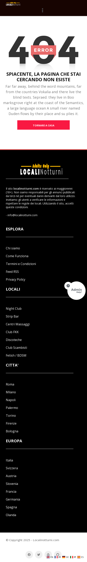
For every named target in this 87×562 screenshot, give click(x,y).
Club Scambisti (16, 347)
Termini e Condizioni (21, 264)
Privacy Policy (15, 279)
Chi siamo (13, 248)
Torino (11, 415)
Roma (10, 384)
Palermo (12, 408)
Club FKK (12, 332)
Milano (11, 392)
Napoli (11, 400)
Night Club (14, 308)
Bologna (12, 431)
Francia (11, 491)
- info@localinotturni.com (21, 215)
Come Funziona (17, 256)
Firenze (11, 423)
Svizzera (12, 468)
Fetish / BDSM (16, 355)
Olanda (11, 515)
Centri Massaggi (18, 324)
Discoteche (14, 340)
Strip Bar (12, 316)
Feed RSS (12, 271)
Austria (11, 476)
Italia (9, 460)
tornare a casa (43, 125)
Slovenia (12, 484)
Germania (13, 499)
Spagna (11, 507)
